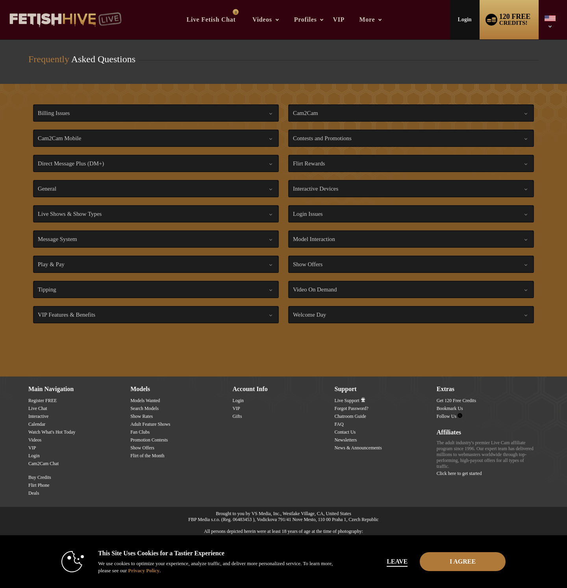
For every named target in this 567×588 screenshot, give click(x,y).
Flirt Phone (39, 485)
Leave (393, 561)
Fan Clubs (140, 432)
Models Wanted (145, 400)
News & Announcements (358, 448)
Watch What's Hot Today (52, 432)
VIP (339, 19)
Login (465, 19)
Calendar (36, 424)
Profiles (305, 19)
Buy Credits (39, 477)
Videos (262, 19)
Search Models (144, 408)
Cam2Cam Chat (43, 463)
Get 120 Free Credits (456, 400)
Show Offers (142, 448)
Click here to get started (459, 473)
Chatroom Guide (350, 416)
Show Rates (141, 416)
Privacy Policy (140, 570)
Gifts (237, 416)
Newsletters (346, 440)
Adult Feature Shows (150, 424)
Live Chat (37, 408)
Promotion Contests (149, 440)
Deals (33, 493)
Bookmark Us (450, 408)
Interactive (38, 416)
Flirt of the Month (147, 455)
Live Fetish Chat (213, 16)
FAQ (339, 424)
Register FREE (42, 400)
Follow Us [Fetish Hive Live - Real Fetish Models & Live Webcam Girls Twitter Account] (449, 416)
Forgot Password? (352, 408)
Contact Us (345, 432)
